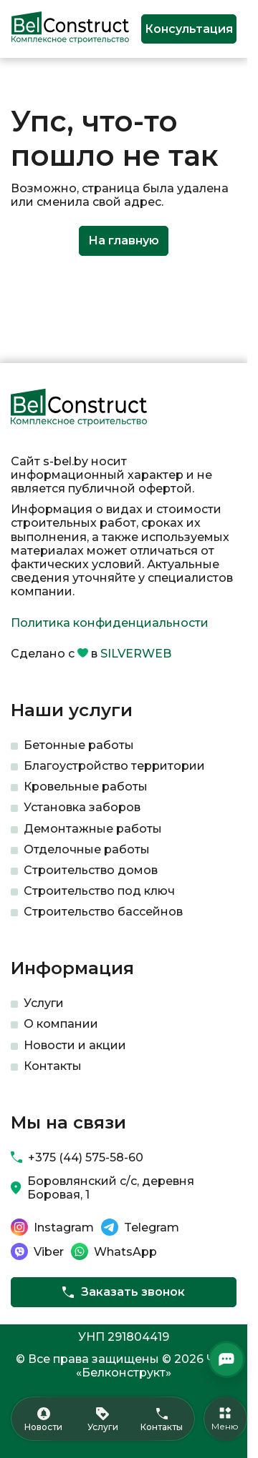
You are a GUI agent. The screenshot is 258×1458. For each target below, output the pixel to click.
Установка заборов (82, 807)
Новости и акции (75, 1045)
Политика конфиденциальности (110, 623)
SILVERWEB (135, 653)
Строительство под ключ (99, 891)
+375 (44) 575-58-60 (85, 1157)
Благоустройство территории (114, 766)
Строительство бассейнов (103, 911)
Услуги (44, 1003)
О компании (61, 1024)
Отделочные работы (87, 849)
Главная (31, 81)
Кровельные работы (86, 786)
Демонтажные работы (93, 828)
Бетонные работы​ (79, 745)
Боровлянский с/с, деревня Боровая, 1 (110, 1187)
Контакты (53, 1066)
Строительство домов (91, 870)
